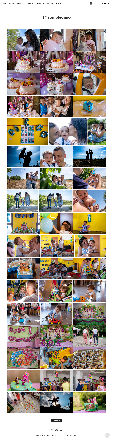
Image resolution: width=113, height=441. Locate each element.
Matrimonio (20, 3)
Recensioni (59, 3)
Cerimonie (38, 3)
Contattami (56, 421)
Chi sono (12, 3)
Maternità (29, 3)
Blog (52, 3)
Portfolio (46, 3)
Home (5, 3)
